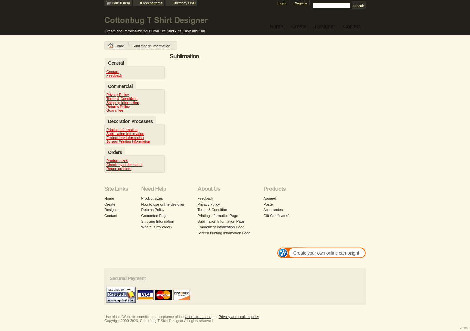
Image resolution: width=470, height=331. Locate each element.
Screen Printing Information (128, 141)
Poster (268, 204)
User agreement (198, 317)
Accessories (273, 210)
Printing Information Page (217, 216)
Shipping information (122, 103)
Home (276, 26)
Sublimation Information (125, 134)
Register (301, 3)
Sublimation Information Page (220, 221)
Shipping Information (157, 221)
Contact (352, 26)
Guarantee (114, 110)
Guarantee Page (154, 216)
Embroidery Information (125, 138)
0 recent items (151, 3)
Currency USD (184, 3)
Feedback (114, 75)
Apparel (269, 198)
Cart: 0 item (121, 3)
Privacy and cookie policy (239, 317)
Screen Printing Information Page (223, 233)
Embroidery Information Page (220, 227)
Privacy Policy (117, 95)
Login (281, 3)
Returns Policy (118, 106)
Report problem (118, 169)
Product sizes (117, 161)
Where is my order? (156, 227)
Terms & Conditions (121, 99)
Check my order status (124, 165)
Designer (325, 26)
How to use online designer (162, 204)
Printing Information (121, 130)
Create (299, 26)
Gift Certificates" (276, 216)
